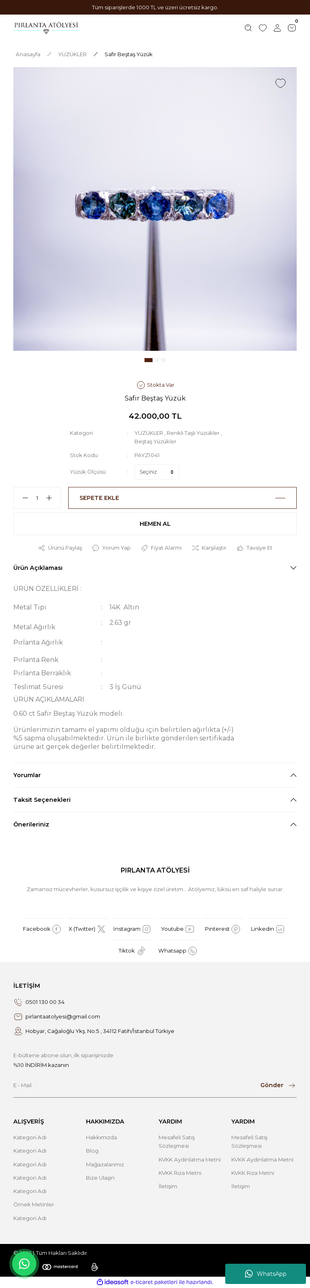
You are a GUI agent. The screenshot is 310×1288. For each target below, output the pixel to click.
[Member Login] (277, 28)
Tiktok (132, 951)
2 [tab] (157, 360)
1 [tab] (149, 360)
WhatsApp (266, 1273)
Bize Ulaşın (100, 1177)
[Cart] (292, 28)
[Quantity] (37, 498)
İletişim (168, 1186)
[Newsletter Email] (155, 1085)
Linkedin (268, 929)
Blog (92, 1150)
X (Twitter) (87, 929)
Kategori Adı (29, 1137)
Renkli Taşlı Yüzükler (193, 433)
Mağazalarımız (105, 1164)
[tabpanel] (155, 209)
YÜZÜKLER (148, 433)
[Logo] (46, 28)
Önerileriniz (31, 824)
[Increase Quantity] (52, 498)
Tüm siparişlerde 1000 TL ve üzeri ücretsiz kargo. (155, 7)
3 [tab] (163, 360)
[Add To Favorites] (280, 83)
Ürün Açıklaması (38, 567)
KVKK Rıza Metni (180, 1173)
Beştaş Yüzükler (155, 441)
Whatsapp (177, 951)
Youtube (178, 929)
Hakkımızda (101, 1137)
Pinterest (223, 929)
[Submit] (278, 1085)
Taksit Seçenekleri (42, 799)
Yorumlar (27, 775)
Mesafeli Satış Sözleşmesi (177, 1141)
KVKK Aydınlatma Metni (190, 1159)
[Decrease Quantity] (21, 498)
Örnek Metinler (33, 1204)
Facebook (42, 929)
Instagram (132, 929)
